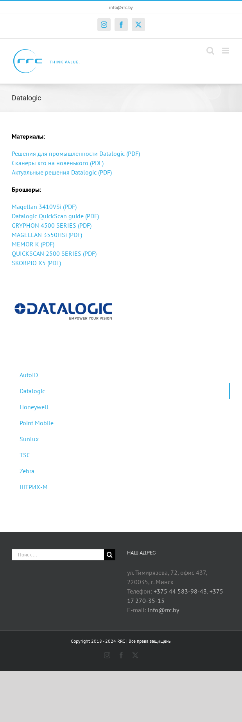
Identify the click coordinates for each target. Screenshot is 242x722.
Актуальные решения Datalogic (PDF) (62, 172)
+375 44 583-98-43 (180, 591)
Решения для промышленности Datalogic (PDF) (76, 153)
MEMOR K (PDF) (33, 244)
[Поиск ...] (58, 554)
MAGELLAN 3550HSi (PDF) (47, 235)
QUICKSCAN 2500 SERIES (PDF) (54, 253)
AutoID (29, 375)
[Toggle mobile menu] (226, 50)
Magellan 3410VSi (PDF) (44, 206)
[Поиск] (109, 554)
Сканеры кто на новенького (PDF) (58, 163)
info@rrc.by (121, 7)
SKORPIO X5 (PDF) (36, 263)
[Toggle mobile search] (210, 50)
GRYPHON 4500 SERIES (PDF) (51, 225)
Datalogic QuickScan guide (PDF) (55, 216)
